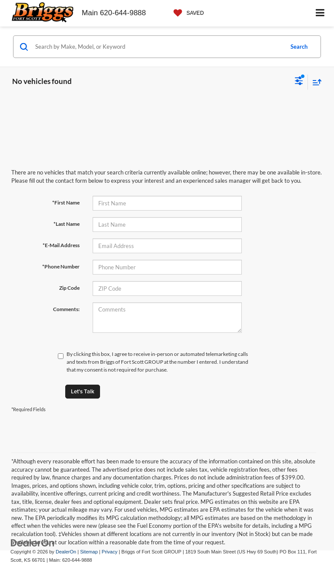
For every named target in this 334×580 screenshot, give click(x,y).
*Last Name (66, 224)
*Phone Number (61, 266)
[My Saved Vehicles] (186, 13)
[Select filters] (299, 82)
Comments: (66, 309)
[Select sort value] (315, 82)
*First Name (66, 202)
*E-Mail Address (61, 245)
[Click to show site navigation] (320, 13)
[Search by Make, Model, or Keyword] (158, 46)
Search (299, 46)
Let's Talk (82, 391)
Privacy (109, 551)
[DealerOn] (32, 543)
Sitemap (89, 551)
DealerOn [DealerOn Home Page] (66, 551)
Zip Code (69, 288)
